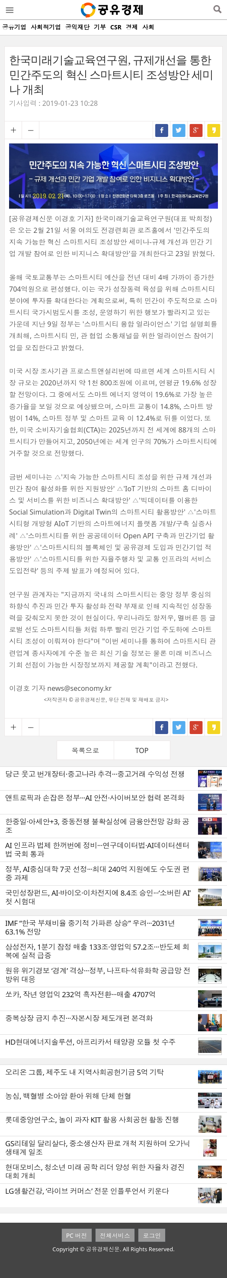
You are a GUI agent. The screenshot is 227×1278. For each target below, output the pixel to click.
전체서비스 (115, 1235)
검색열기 (217, 10)
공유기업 (14, 27)
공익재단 (77, 27)
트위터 (179, 130)
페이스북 (161, 130)
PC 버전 (76, 1235)
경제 (132, 27)
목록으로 (85, 750)
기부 (100, 27)
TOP (142, 750)
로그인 (152, 1235)
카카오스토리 (213, 130)
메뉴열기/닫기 (9, 10)
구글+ (196, 130)
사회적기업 (46, 27)
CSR (115, 27)
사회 (148, 27)
